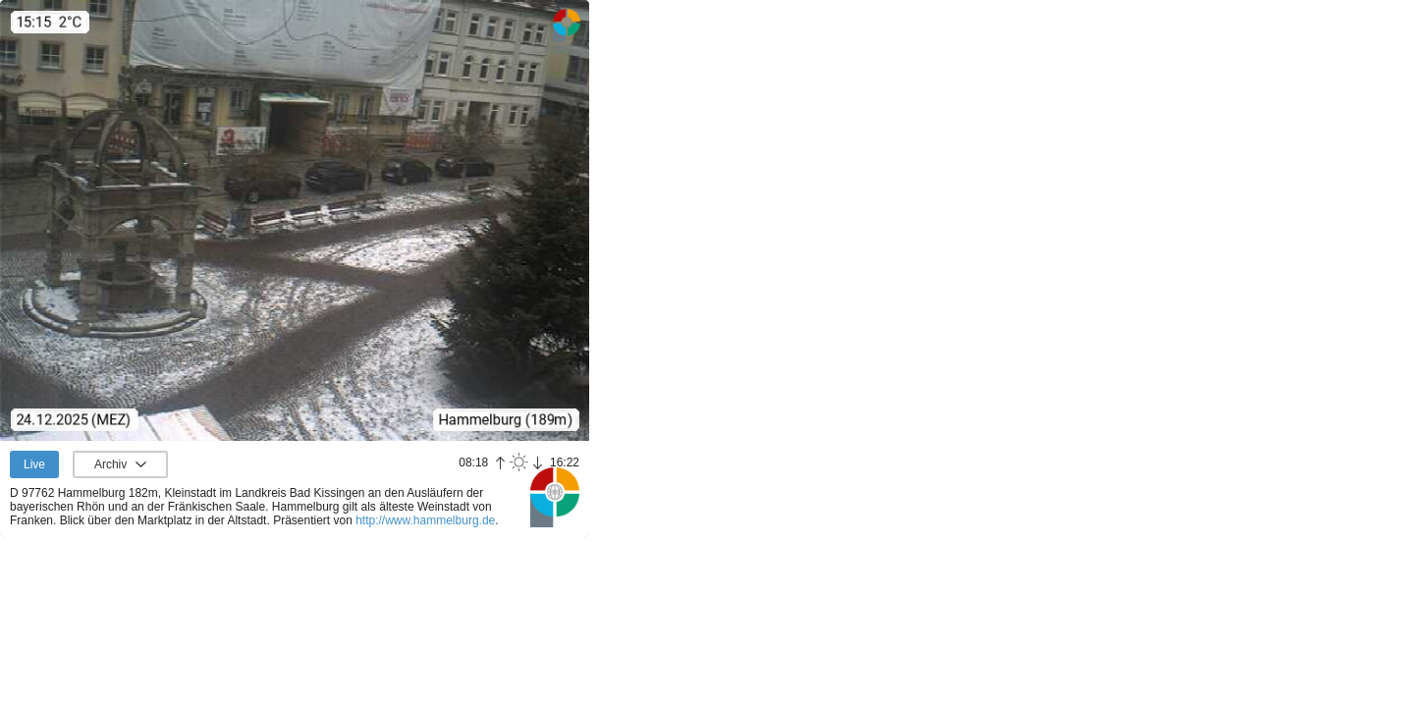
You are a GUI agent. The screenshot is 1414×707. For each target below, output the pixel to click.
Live (34, 464)
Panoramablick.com (554, 496)
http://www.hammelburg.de (425, 520)
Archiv (110, 464)
